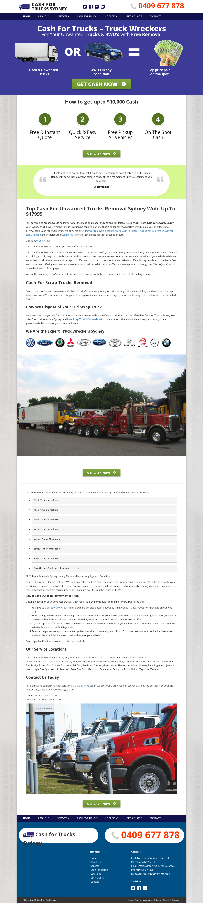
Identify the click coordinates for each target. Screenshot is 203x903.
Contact (155, 16)
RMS (119, 590)
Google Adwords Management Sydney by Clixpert (148, 900)
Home (26, 16)
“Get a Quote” (48, 699)
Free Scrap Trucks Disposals (82, 319)
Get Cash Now (101, 84)
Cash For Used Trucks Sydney (137, 230)
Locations (112, 16)
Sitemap (175, 900)
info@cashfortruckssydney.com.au (156, 865)
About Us (43, 16)
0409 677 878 (161, 6)
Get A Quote (134, 16)
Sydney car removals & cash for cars (101, 230)
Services (63, 16)
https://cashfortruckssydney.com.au (150, 873)
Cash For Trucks (87, 16)
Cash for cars (68, 234)
